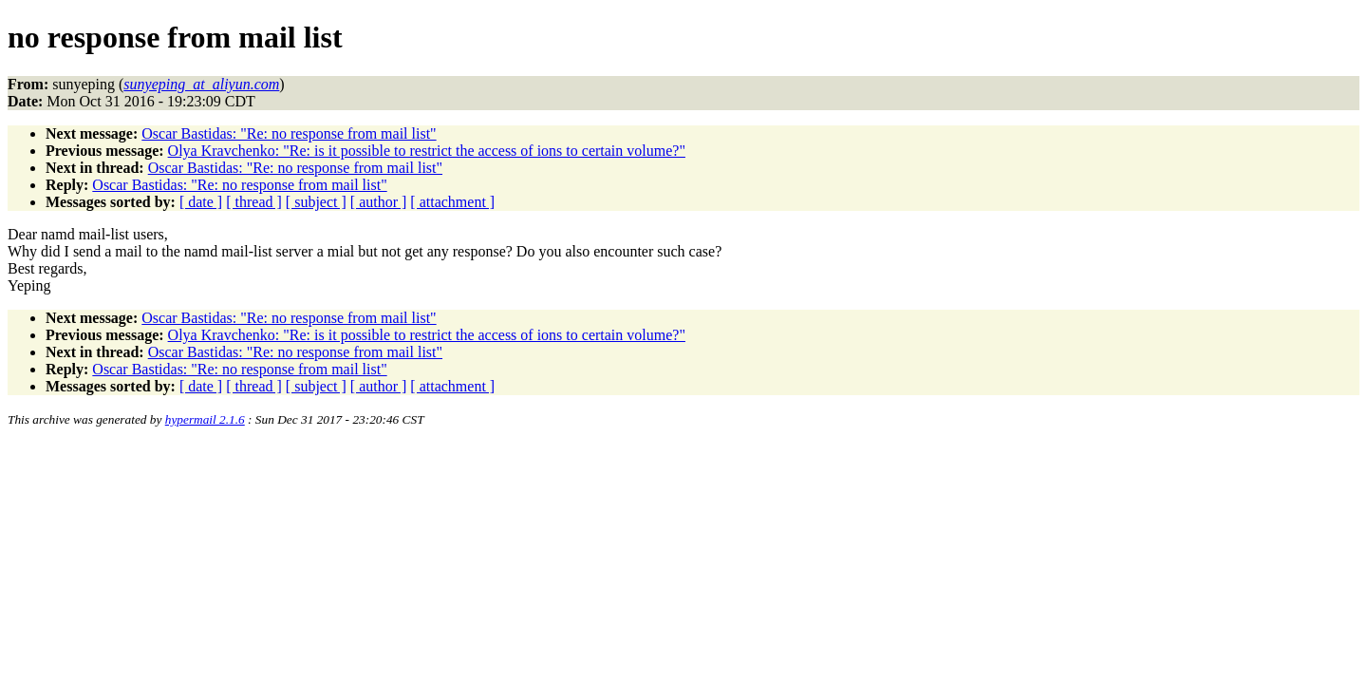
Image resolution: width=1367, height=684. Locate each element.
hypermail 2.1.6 (205, 419)
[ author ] (378, 202)
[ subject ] (316, 202)
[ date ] (200, 202)
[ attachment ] (452, 202)
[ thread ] (254, 202)
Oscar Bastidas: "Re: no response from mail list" (288, 133)
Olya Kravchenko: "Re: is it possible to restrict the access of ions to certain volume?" (426, 150)
